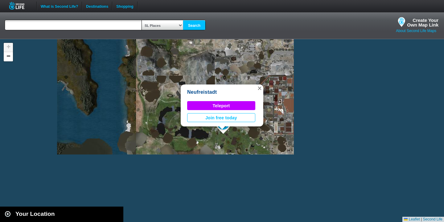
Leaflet (412, 219)
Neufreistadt (202, 92)
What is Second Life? (59, 5)
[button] (259, 88)
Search (194, 25)
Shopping (124, 5)
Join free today (221, 117)
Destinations (97, 5)
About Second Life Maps (416, 31)
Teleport (221, 105)
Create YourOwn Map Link (422, 22)
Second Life (20, 6)
